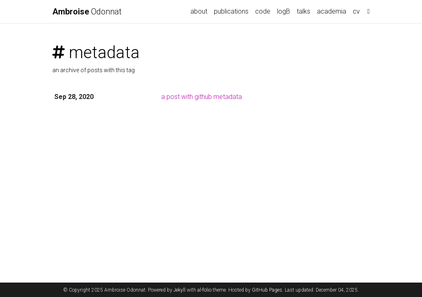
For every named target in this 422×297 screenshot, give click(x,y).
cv (356, 11)
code (262, 11)
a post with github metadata (201, 97)
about (198, 11)
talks (303, 11)
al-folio (204, 290)
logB (283, 11)
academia (331, 11)
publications (231, 11)
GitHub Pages (267, 290)
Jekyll (179, 290)
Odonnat (87, 11)
